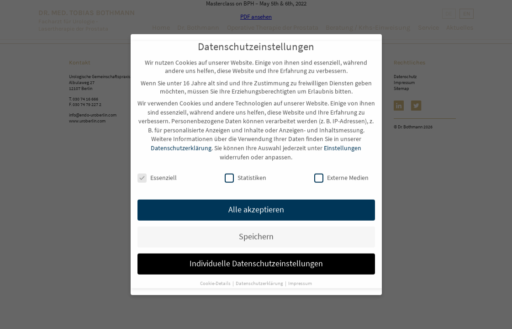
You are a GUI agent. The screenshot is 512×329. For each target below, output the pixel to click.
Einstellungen (342, 140)
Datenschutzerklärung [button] (260, 276)
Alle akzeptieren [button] (256, 202)
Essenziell (157, 170)
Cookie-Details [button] (216, 276)
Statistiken (245, 170)
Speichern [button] (256, 229)
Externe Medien (341, 170)
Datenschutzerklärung (181, 140)
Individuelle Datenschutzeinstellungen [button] (256, 256)
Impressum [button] (300, 276)
